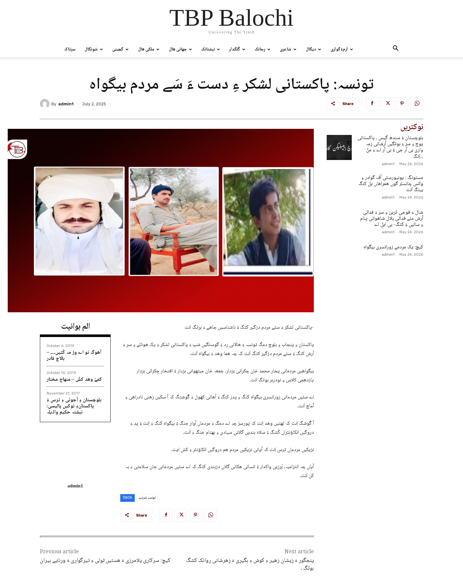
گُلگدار (237, 49)
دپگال (313, 49)
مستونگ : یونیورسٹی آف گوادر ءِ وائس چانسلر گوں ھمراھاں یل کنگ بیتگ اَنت (391, 183)
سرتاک (70, 49)
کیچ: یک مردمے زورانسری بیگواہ (393, 247)
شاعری (288, 49)
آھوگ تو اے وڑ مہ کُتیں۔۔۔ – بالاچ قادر (74, 355)
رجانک (262, 49)
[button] (395, 50)
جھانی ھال (180, 49)
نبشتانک (210, 49)
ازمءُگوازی (342, 49)
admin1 (66, 104)
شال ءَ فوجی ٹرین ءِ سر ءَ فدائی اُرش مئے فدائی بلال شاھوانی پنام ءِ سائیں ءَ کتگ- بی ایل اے (391, 218)
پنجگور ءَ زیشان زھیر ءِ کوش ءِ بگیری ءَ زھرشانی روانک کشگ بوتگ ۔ (250, 564)
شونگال (94, 49)
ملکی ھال (148, 49)
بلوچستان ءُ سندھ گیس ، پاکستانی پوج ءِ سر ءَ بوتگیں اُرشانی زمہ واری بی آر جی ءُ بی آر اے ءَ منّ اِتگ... (390, 147)
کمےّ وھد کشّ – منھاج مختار (74, 379)
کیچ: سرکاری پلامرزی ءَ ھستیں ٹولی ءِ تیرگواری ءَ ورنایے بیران (105, 560)
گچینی (120, 49)
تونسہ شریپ (147, 498)
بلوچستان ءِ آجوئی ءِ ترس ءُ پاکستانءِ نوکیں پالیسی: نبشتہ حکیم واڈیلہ (74, 406)
